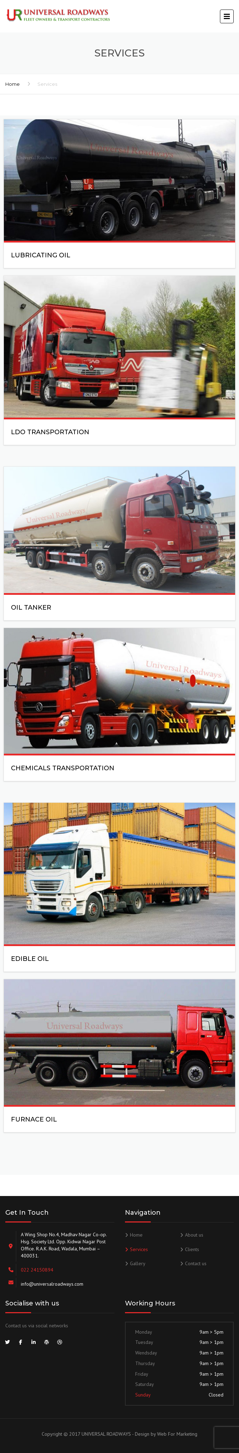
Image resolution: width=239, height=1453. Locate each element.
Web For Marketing (177, 1434)
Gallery (137, 1263)
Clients (192, 1249)
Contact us (196, 1263)
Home (12, 84)
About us (194, 1235)
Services (139, 1249)
